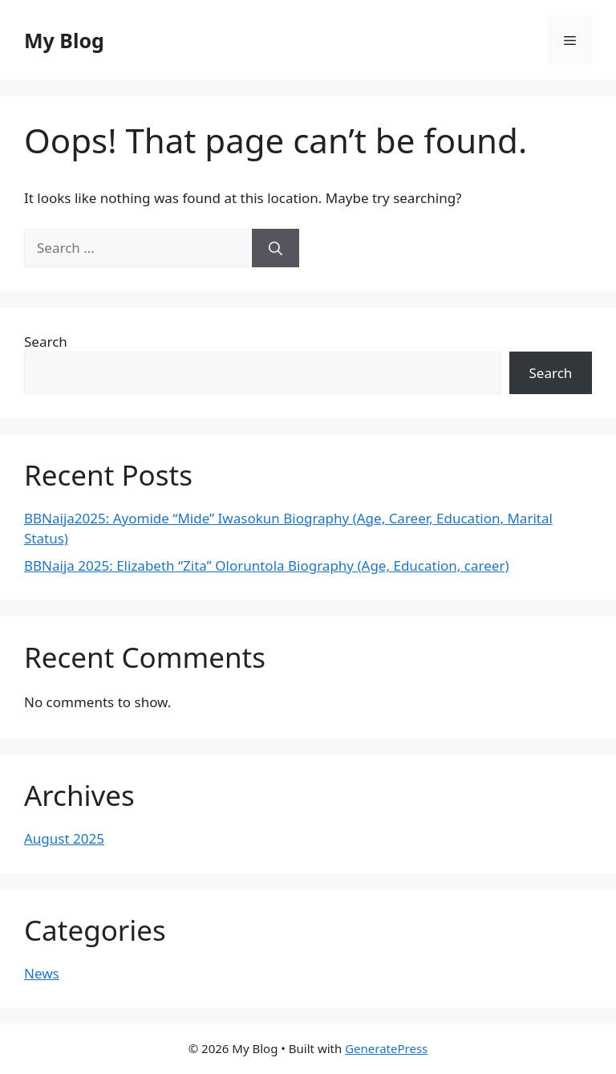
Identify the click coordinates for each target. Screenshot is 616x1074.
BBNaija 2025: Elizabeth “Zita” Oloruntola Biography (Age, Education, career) (266, 565)
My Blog (64, 40)
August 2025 (64, 838)
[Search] (275, 248)
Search (45, 341)
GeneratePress (386, 1048)
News (41, 973)
